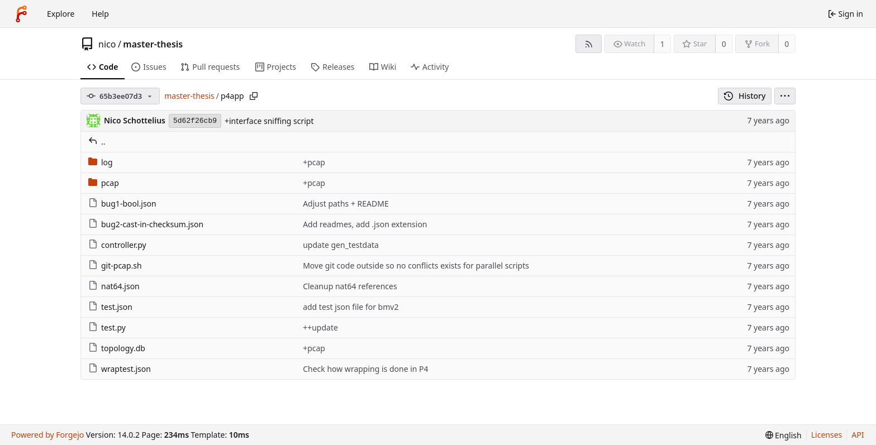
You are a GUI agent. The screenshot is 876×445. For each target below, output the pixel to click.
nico (107, 44)
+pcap (314, 162)
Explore (60, 13)
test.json (110, 307)
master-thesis (153, 44)
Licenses (826, 434)
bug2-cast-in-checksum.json (145, 224)
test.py (107, 327)
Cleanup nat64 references (350, 286)
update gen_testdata (341, 245)
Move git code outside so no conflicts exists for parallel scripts (416, 265)
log (100, 162)
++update (320, 327)
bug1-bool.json (122, 203)
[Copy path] (253, 96)
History (745, 95)
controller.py (117, 245)
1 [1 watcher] (662, 44)
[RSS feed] (588, 44)
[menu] (785, 96)
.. (97, 141)
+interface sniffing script (269, 121)
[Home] (21, 14)
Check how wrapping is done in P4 (365, 368)
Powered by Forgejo (47, 434)
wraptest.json (119, 368)
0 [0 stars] (724, 44)
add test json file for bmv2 (350, 307)
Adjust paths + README (346, 203)
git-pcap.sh (115, 265)
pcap (103, 183)
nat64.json (114, 286)
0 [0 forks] (786, 44)
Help (100, 13)
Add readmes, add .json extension (365, 224)
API (857, 434)
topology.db (116, 348)
